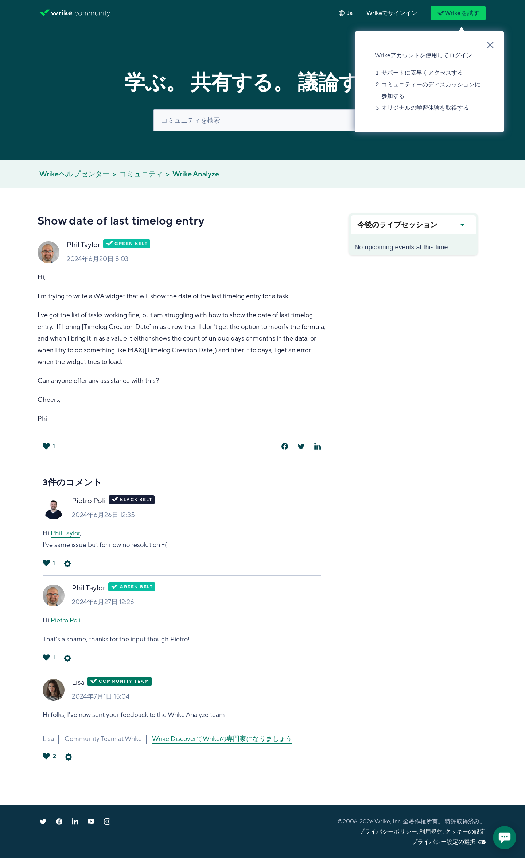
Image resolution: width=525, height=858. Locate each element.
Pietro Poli (89, 501)
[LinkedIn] (317, 446)
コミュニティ (141, 174)
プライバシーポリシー (388, 832)
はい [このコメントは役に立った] (46, 563)
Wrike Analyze (195, 174)
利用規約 (431, 832)
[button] (392, 13)
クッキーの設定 (465, 832)
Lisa (78, 682)
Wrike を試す (458, 13)
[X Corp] (301, 446)
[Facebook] (284, 446)
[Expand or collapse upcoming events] (462, 224)
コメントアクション (67, 563)
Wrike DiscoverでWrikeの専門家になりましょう (222, 738)
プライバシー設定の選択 (444, 842)
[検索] (262, 120)
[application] (504, 837)
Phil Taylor (83, 245)
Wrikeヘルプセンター (74, 174)
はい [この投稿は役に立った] (46, 446)
